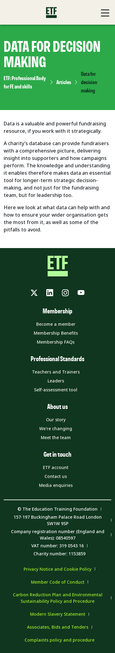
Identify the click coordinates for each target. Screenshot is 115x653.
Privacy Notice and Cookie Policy (57, 569)
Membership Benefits (56, 333)
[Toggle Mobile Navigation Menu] (105, 13)
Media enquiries (56, 485)
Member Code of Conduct (57, 582)
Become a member (55, 324)
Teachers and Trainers (56, 372)
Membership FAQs (56, 342)
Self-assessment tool (55, 390)
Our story (56, 419)
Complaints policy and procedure (59, 640)
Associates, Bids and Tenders (57, 627)
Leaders (56, 381)
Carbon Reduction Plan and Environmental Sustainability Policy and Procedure (57, 598)
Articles (63, 82)
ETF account (55, 467)
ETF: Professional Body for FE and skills (25, 83)
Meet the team (56, 437)
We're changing (55, 428)
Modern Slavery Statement (57, 614)
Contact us (55, 476)
